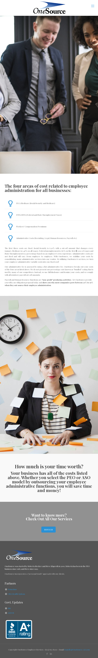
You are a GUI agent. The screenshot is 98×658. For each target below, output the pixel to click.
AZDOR (11, 613)
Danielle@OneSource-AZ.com (77, 649)
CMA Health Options (16, 594)
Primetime (12, 589)
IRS (9, 608)
